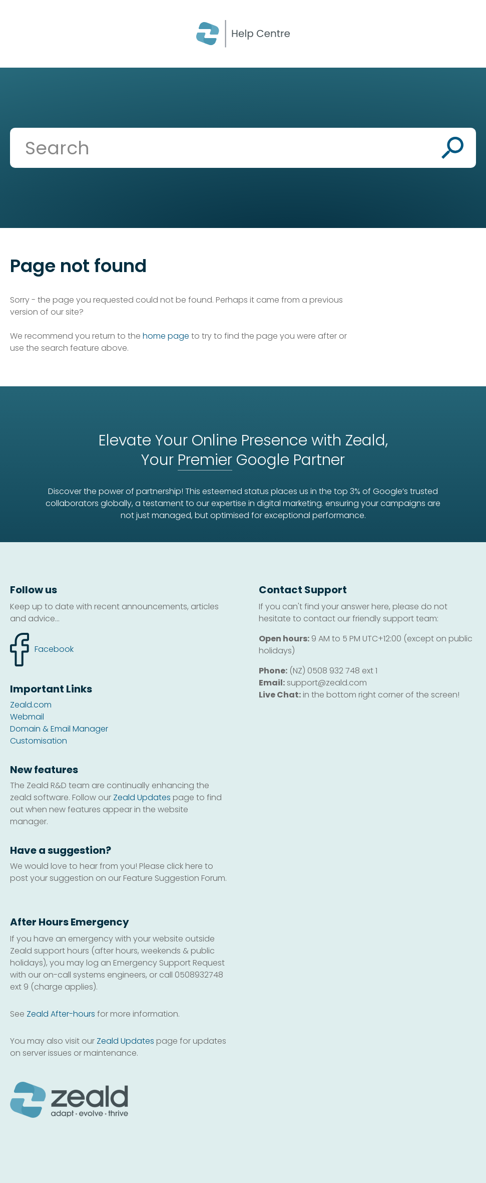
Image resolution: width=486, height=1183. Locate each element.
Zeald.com (31, 705)
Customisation (38, 741)
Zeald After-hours (61, 1014)
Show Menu (21, 33)
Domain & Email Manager (59, 729)
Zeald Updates (142, 797)
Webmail (27, 717)
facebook (42, 649)
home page (166, 336)
